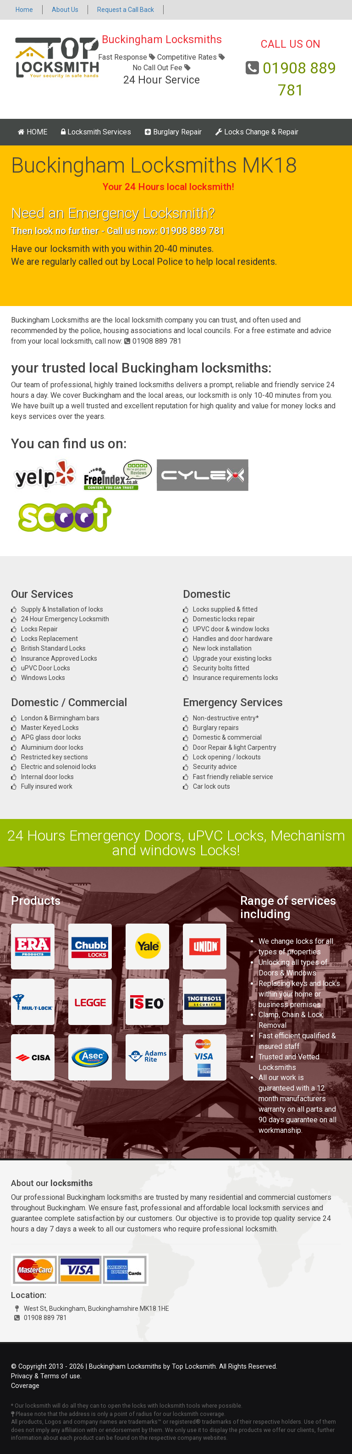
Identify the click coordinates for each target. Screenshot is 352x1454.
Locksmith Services (96, 132)
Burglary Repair (173, 132)
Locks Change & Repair (256, 132)
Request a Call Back (125, 9)
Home (24, 9)
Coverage (25, 1386)
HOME (32, 132)
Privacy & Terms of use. (46, 1376)
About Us (65, 9)
